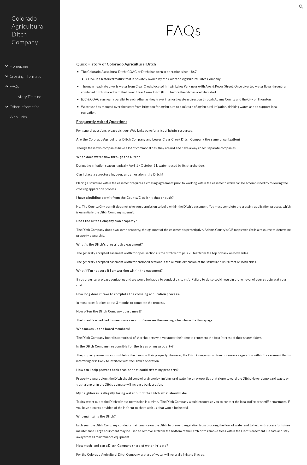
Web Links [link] (18, 116)
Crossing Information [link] (26, 76)
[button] (301, 6)
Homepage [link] (19, 66)
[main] (183, 30)
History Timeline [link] (27, 96)
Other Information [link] (25, 106)
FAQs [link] (14, 86)
